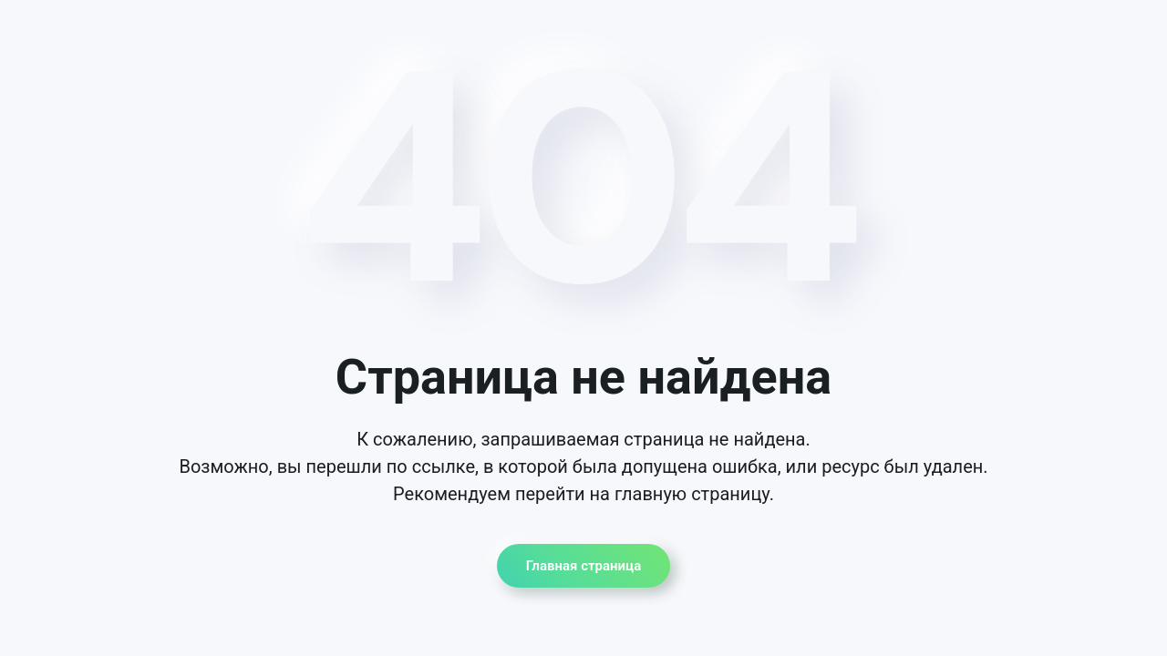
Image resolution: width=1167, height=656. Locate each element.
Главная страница (583, 566)
